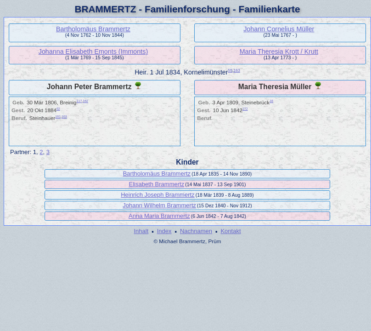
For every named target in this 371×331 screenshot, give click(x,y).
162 (85, 101)
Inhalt (141, 231)
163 (237, 70)
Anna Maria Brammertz (159, 215)
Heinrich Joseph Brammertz (157, 194)
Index (164, 231)
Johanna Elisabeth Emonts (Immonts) (93, 51)
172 (245, 108)
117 (79, 101)
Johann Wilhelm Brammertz (159, 205)
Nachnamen (196, 231)
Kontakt (230, 231)
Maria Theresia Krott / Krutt (279, 51)
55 (230, 70)
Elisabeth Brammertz (156, 184)
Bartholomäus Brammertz (93, 29)
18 (271, 101)
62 (58, 108)
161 (58, 116)
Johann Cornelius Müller (278, 29)
